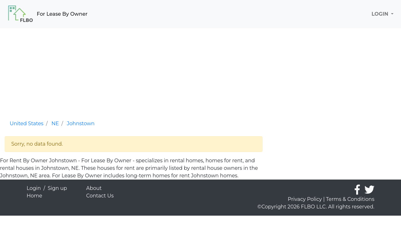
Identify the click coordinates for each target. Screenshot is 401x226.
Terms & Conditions (350, 199)
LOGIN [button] (381, 14)
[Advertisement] (134, 72)
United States (27, 123)
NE (55, 123)
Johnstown (81, 123)
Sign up (57, 188)
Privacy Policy (305, 199)
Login (34, 188)
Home (34, 196)
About (94, 188)
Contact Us (100, 196)
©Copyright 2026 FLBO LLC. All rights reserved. (316, 207)
